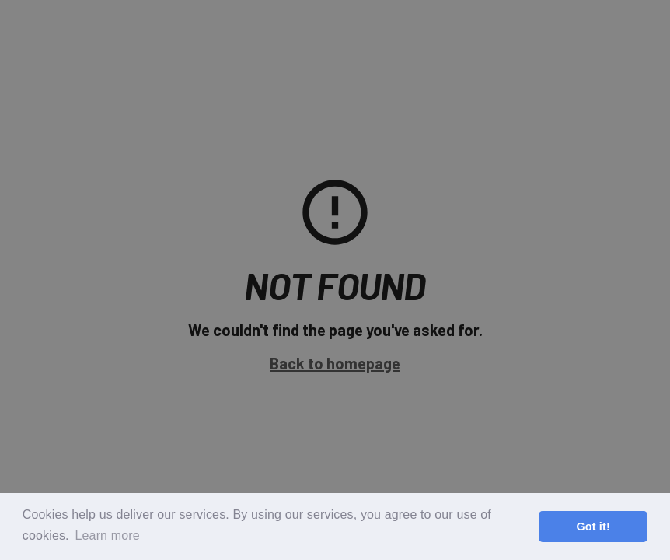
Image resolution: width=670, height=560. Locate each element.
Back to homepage (335, 363)
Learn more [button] (107, 535)
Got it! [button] (592, 526)
